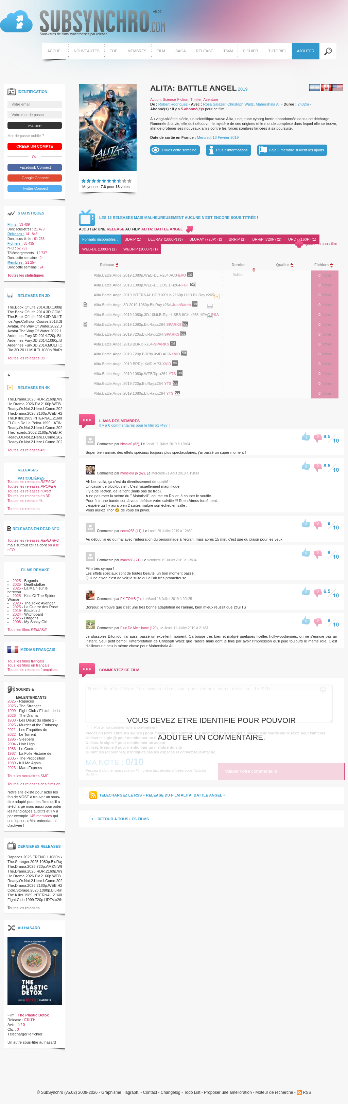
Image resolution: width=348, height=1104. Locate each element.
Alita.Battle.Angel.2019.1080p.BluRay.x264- (130, 324)
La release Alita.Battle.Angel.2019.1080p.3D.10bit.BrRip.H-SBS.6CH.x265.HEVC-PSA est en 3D (210, 323)
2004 (11, 744)
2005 (11, 758)
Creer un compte (34, 146)
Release (204, 51)
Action (155, 99)
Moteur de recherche (274, 1092)
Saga (180, 51)
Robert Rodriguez (173, 104)
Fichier (250, 51)
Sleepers (26, 739)
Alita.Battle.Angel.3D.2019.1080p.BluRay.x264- (133, 305)
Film (161, 51)
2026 (11, 715)
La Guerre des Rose (41, 607)
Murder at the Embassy (38, 725)
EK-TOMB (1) (130, 599)
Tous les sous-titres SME (28, 776)
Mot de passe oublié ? (25, 136)
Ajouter (305, 51)
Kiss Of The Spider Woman (31, 597)
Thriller (196, 99)
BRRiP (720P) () (267, 239)
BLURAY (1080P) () (165, 239)
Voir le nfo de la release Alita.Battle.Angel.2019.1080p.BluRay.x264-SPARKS (85, 324)
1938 (11, 720)
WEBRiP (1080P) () (140, 249)
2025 (17, 581)
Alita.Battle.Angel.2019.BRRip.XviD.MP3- (128, 364)
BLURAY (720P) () (206, 239)
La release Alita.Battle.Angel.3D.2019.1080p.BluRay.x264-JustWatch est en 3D (210, 313)
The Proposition (32, 758)
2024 (17, 614)
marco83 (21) (130, 560)
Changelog (170, 1092)
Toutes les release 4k (24, 501)
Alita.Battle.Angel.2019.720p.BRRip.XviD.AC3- (132, 354)
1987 (11, 753)
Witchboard (33, 614)
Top (113, 51)
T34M (228, 51)
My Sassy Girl (35, 622)
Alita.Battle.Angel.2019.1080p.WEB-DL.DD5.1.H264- (137, 285)
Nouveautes (87, 51)
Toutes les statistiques (25, 275)
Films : (12, 224)
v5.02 (82, 23)
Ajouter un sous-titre (320, 244)
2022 (11, 734)
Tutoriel (277, 51)
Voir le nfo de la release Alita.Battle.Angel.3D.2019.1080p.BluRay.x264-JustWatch (85, 304)
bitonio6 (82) (129, 444)
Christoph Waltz (240, 104)
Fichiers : (14, 243)
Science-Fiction (175, 99)
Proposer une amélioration (228, 1092)
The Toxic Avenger (39, 603)
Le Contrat (27, 749)
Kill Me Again (30, 763)
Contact (150, 1092)
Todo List (192, 1092)
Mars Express (30, 768)
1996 (11, 739)
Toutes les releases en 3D (29, 496)
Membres (136, 51)
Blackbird (31, 611)
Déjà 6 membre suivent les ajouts (296, 150)
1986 (11, 749)
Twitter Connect (34, 188)
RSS (307, 1092)
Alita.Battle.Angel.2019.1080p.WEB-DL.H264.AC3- (136, 275)
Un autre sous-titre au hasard (31, 1042)
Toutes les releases (26, 358)
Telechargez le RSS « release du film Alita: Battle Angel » (162, 795)
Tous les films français (25, 661)
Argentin (314, 87)
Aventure (210, 99)
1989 (11, 763)
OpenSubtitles (192, 276)
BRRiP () (237, 239)
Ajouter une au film (131, 229)
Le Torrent (27, 734)
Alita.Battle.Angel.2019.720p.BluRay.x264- (129, 334)
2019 (243, 89)
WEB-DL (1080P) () (99, 249)
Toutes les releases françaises (32, 670)
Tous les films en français (28, 665)
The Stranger (30, 706)
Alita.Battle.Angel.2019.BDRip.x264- (124, 344)
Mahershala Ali (268, 104)
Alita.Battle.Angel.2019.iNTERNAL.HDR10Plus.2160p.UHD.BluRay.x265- (154, 295)
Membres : (15, 262)
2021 (11, 730)
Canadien (326, 87)
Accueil (55, 51)
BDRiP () (133, 239)
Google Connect (35, 178)
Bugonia (31, 581)
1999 (11, 711)
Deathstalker (34, 584)
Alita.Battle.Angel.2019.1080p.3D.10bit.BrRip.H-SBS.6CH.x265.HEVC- (152, 315)
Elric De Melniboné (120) (139, 628)
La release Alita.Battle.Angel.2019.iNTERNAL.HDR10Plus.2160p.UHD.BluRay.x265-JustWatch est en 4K (217, 303)
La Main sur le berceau (27, 590)
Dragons (31, 618)
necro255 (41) (130, 531)
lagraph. (132, 1092)
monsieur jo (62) (132, 473)
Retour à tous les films (123, 819)
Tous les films (27, 630)
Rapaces (26, 701)
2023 (17, 603)
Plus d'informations (232, 150)
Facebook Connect (34, 167)
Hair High (27, 744)
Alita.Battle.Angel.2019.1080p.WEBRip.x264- (131, 374)
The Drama (28, 715)
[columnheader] (155, 265)
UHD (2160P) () (302, 239)
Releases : (15, 234)
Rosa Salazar (214, 104)
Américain (337, 87)
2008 (17, 622)
